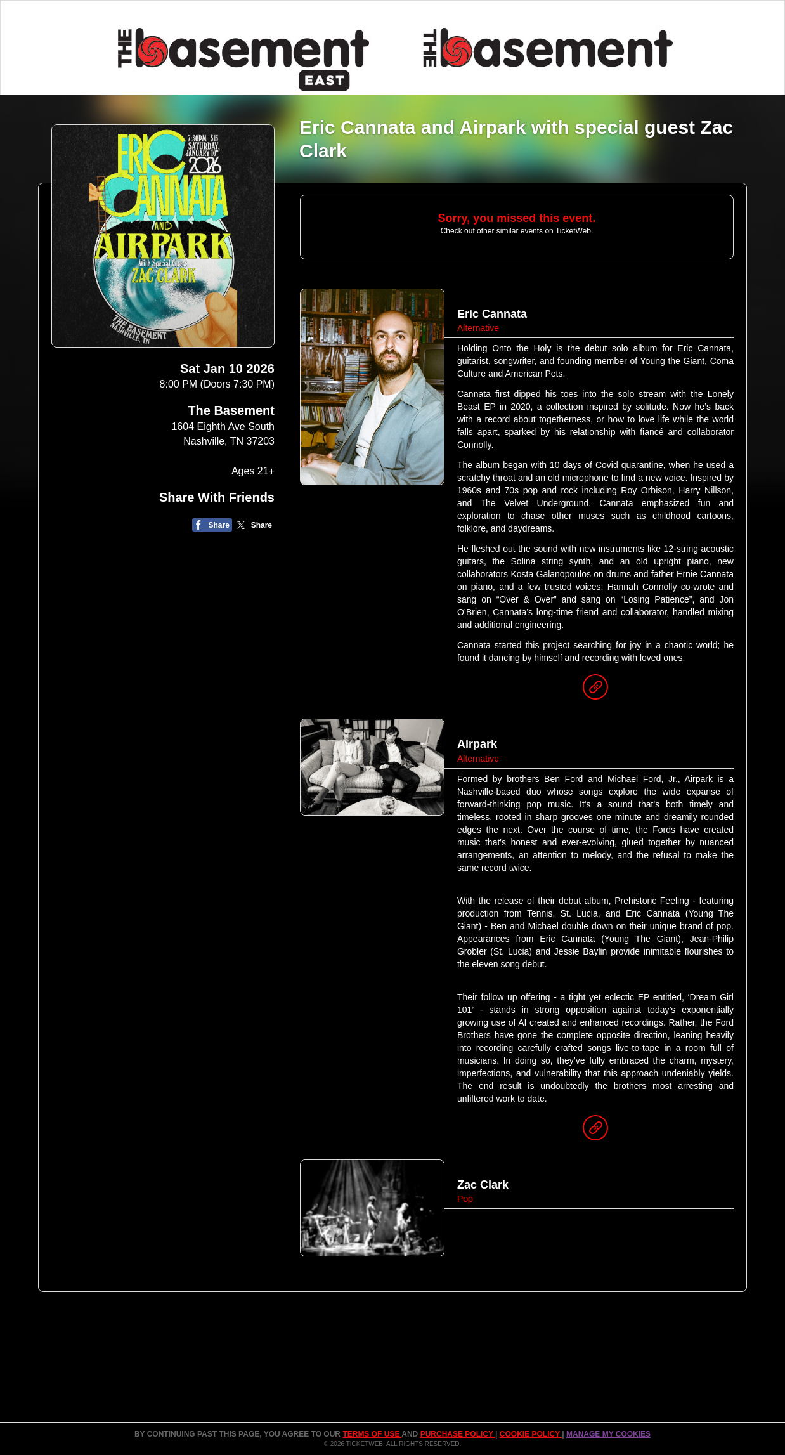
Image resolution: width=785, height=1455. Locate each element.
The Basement (231, 410)
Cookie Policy (531, 1434)
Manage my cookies (608, 1434)
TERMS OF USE (371, 1434)
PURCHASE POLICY (457, 1434)
